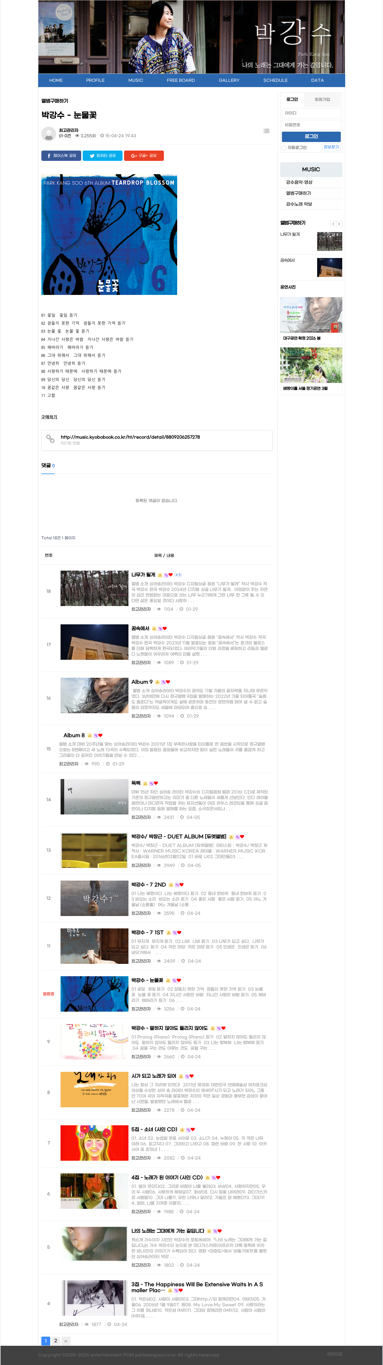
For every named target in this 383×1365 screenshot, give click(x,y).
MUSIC (135, 80)
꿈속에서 (287, 260)
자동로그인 (294, 147)
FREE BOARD (181, 80)
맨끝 (66, 1341)
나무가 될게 (289, 234)
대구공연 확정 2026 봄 (301, 338)
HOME (56, 80)
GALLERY (229, 80)
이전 (333, 224)
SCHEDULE (275, 80)
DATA (317, 80)
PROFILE (95, 80)
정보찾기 (331, 147)
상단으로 (334, 1354)
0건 (65, 135)
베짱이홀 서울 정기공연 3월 (305, 388)
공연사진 (288, 287)
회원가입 (322, 99)
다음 (339, 224)
